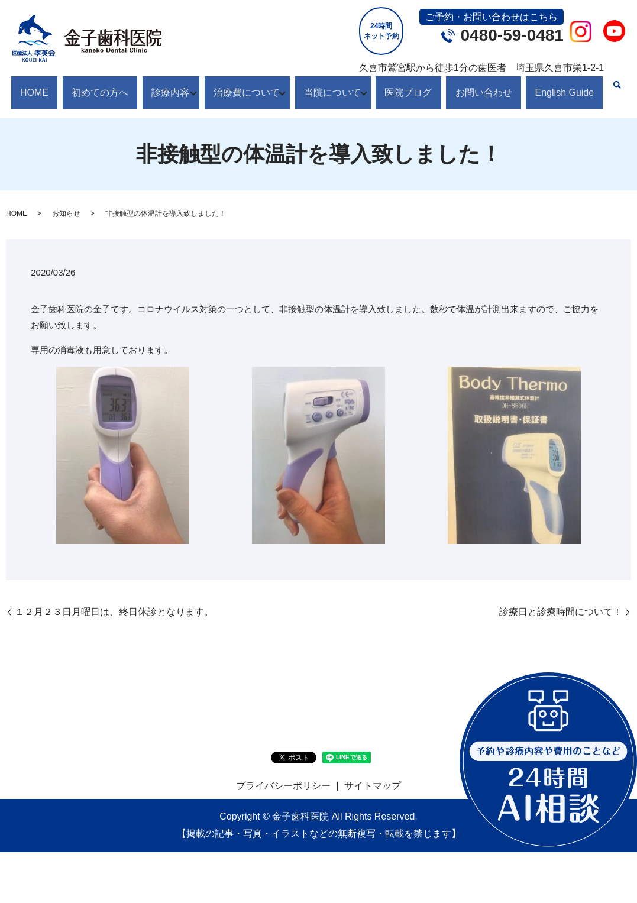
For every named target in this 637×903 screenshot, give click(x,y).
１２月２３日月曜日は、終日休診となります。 (114, 599)
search (613, 85)
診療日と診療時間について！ (560, 599)
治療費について (242, 86)
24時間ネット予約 (381, 31)
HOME (34, 86)
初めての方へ (95, 86)
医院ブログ (412, 86)
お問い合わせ (483, 86)
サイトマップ (372, 774)
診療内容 (162, 86)
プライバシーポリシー (283, 774)
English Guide (560, 86)
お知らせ (66, 202)
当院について (332, 86)
